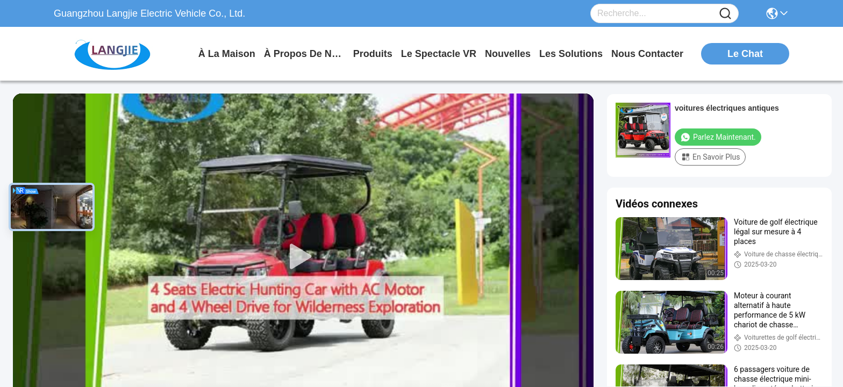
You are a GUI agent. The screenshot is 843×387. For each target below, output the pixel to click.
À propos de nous (304, 53)
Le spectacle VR (438, 53)
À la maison (226, 53)
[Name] (725, 13)
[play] (303, 256)
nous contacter (647, 53)
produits (372, 53)
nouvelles (508, 53)
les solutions (571, 53)
